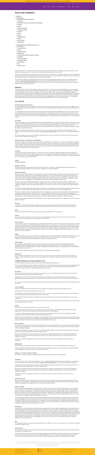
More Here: (67, 1)
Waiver (19, 33)
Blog (73, 6)
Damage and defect (21, 60)
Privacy (19, 26)
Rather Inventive (64, 451)
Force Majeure (20, 62)
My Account (67, 3)
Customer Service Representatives (28, 81)
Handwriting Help (61, 6)
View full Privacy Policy (20, 162)
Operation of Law (21, 65)
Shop (49, 6)
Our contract (20, 46)
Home (44, 6)
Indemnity (19, 24)
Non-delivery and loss (22, 58)
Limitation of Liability (22, 29)
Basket (78, 3)
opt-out (65, 245)
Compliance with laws (22, 28)
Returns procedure (21, 51)
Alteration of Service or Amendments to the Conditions (30, 22)
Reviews (53, 6)
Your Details (20, 21)
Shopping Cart (20, 42)
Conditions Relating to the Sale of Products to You (27, 45)
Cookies (19, 38)
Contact (77, 6)
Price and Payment (21, 48)
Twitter (40, 450)
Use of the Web (19, 18)
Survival (19, 35)
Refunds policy (20, 53)
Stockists (73, 3)
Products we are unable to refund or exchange (28, 55)
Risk (18, 63)
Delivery (19, 49)
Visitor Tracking (21, 40)
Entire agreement (21, 36)
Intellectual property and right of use (25, 19)
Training (68, 6)
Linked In (40, 451)
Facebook (40, 449)
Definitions (18, 16)
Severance (19, 31)
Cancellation (20, 56)
